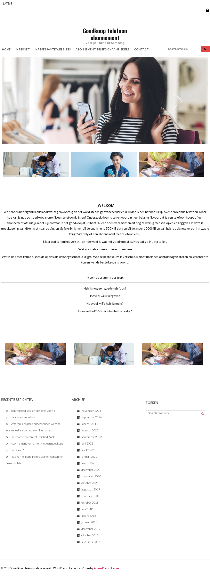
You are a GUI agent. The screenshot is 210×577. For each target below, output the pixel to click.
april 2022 (87, 450)
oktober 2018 (89, 502)
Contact (141, 49)
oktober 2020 (89, 483)
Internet (22, 49)
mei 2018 (87, 509)
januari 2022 (89, 456)
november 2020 (91, 476)
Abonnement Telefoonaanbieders (102, 49)
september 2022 (91, 437)
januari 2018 (89, 522)
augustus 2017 (90, 542)
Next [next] (177, 101)
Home (6, 49)
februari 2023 (89, 430)
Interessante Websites (52, 49)
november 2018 (91, 496)
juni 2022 (87, 443)
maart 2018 (88, 515)
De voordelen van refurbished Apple (33, 437)
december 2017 (90, 528)
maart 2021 (88, 463)
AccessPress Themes (106, 568)
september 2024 (91, 417)
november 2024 (91, 410)
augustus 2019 (90, 489)
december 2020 (90, 469)
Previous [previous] (32, 101)
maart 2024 (88, 423)
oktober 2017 (89, 535)
